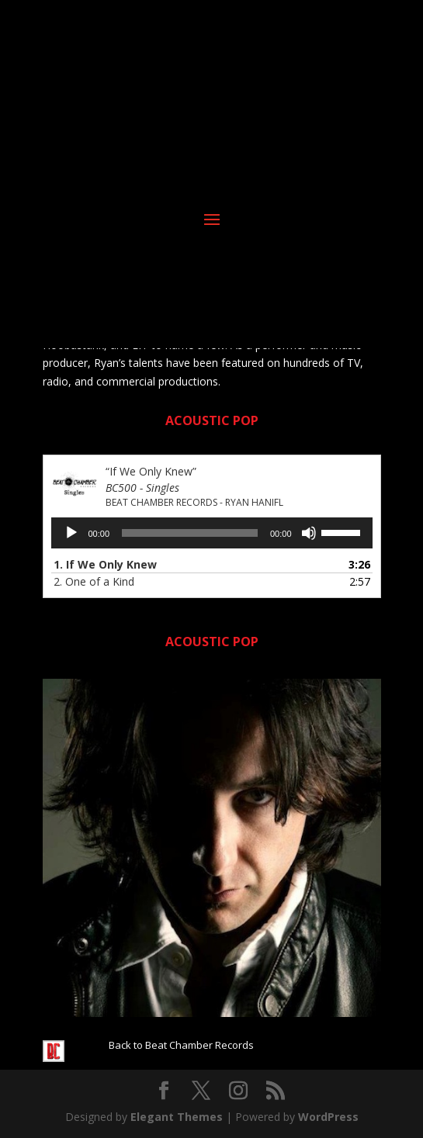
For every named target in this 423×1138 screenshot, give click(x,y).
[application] (212, 532)
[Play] (71, 533)
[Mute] (309, 533)
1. (105, 564)
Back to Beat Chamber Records (181, 1045)
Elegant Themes (176, 1116)
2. (94, 581)
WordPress (328, 1116)
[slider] (190, 533)
